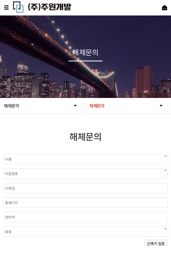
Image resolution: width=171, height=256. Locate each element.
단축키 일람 (156, 243)
